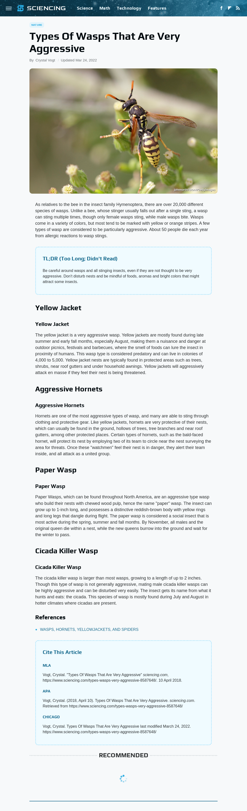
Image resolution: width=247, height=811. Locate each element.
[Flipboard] (229, 8)
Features (157, 8)
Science (85, 8)
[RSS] (237, 8)
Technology (129, 8)
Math (104, 8)
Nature (36, 24)
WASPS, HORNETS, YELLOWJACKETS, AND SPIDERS (89, 629)
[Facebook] (221, 8)
